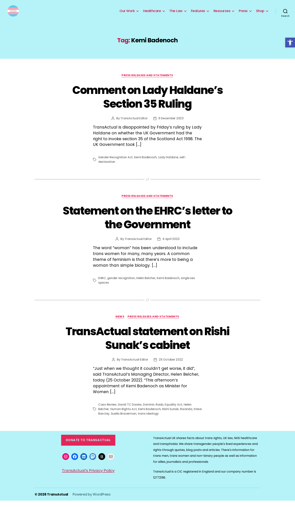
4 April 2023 (171, 245)
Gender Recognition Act (116, 163)
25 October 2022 (171, 366)
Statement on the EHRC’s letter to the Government (147, 223)
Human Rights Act (124, 415)
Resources (222, 14)
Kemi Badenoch (146, 163)
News (118, 323)
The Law (175, 14)
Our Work (127, 14)
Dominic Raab (154, 411)
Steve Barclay (108, 420)
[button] (290, 42)
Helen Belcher (147, 284)
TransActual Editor (133, 124)
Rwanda (187, 415)
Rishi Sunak (171, 415)
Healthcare (152, 14)
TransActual (57, 500)
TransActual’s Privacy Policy (88, 477)
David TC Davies (130, 411)
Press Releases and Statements (147, 81)
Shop (260, 14)
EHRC (102, 284)
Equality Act (174, 411)
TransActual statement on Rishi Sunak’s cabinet (147, 344)
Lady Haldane (170, 163)
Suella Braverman (133, 420)
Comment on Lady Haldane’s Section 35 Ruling (147, 102)
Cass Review (107, 411)
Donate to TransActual (88, 446)
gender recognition (121, 284)
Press (243, 14)
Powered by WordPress (92, 500)
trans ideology (158, 420)
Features (198, 14)
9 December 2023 (171, 124)
